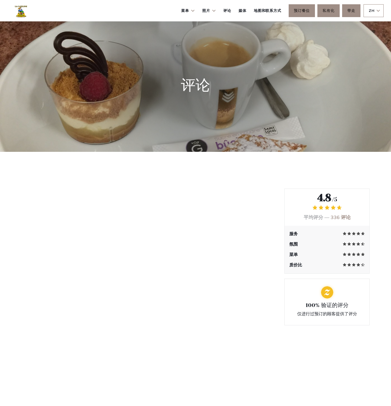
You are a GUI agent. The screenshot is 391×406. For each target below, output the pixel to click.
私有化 (328, 10)
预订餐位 (302, 10)
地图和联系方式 (268, 10)
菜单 (188, 10)
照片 (209, 10)
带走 (351, 10)
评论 (227, 10)
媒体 (243, 10)
